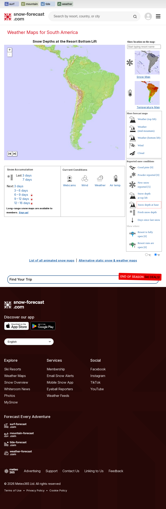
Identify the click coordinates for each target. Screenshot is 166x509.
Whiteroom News (17, 389)
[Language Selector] (29, 341)
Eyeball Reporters (60, 389)
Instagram (97, 376)
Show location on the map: (141, 41)
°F (159, 255)
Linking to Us (94, 471)
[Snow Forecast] (24, 16)
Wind (84, 185)
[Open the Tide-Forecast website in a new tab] (47, 4)
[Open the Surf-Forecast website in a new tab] (11, 4)
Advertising (32, 471)
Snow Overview (16, 382)
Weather (100, 185)
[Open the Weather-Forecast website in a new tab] (65, 4)
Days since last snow (149, 219)
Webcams (69, 185)
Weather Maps (15, 376)
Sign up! (24, 212)
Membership (56, 369)
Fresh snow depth (147, 212)
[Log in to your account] (148, 16)
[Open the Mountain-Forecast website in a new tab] (30, 4)
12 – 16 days (22, 203)
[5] (148, 186)
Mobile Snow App (60, 382)
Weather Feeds (58, 396)
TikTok (95, 382)
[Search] (135, 16)
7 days (27, 179)
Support (51, 471)
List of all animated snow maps (51, 260)
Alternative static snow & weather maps (108, 260)
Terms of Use (12, 490)
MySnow (11, 402)
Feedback (116, 471)
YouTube (97, 389)
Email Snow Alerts (60, 376)
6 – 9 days (21, 194)
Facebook (98, 369)
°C (149, 255)
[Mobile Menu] (158, 16)
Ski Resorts (12, 369)
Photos (9, 396)
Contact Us (70, 471)
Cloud (141, 153)
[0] (151, 167)
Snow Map (143, 76)
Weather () (147, 119)
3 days (27, 175)
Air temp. (115, 185)
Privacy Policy (35, 490)
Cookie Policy (58, 490)
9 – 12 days (21, 198)
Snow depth (148, 204)
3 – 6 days (21, 190)
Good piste (143, 167)
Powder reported (146, 174)
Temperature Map (148, 107)
